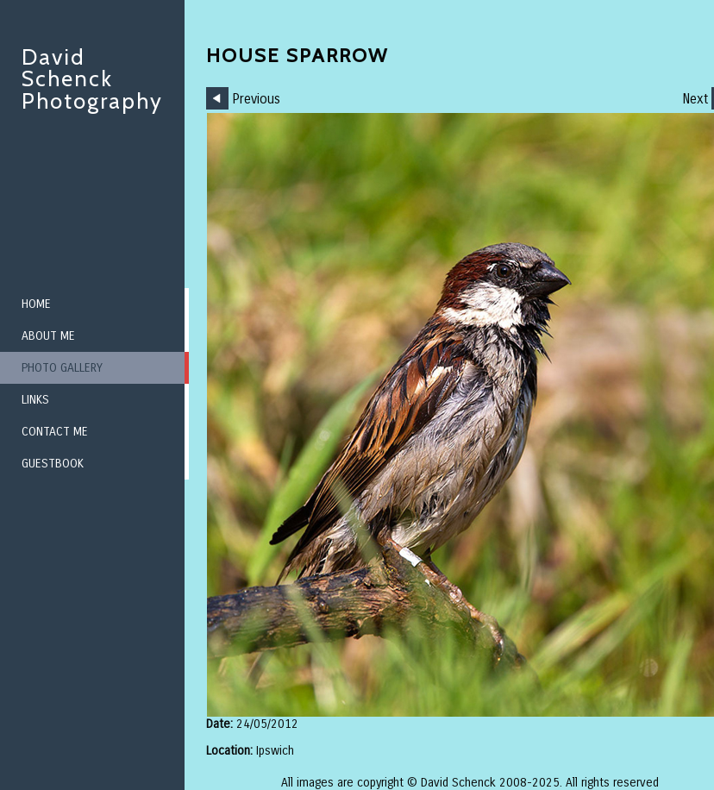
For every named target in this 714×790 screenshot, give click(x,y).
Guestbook (53, 463)
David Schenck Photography (92, 79)
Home (36, 304)
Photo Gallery (62, 368)
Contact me (55, 431)
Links (35, 399)
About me (48, 336)
